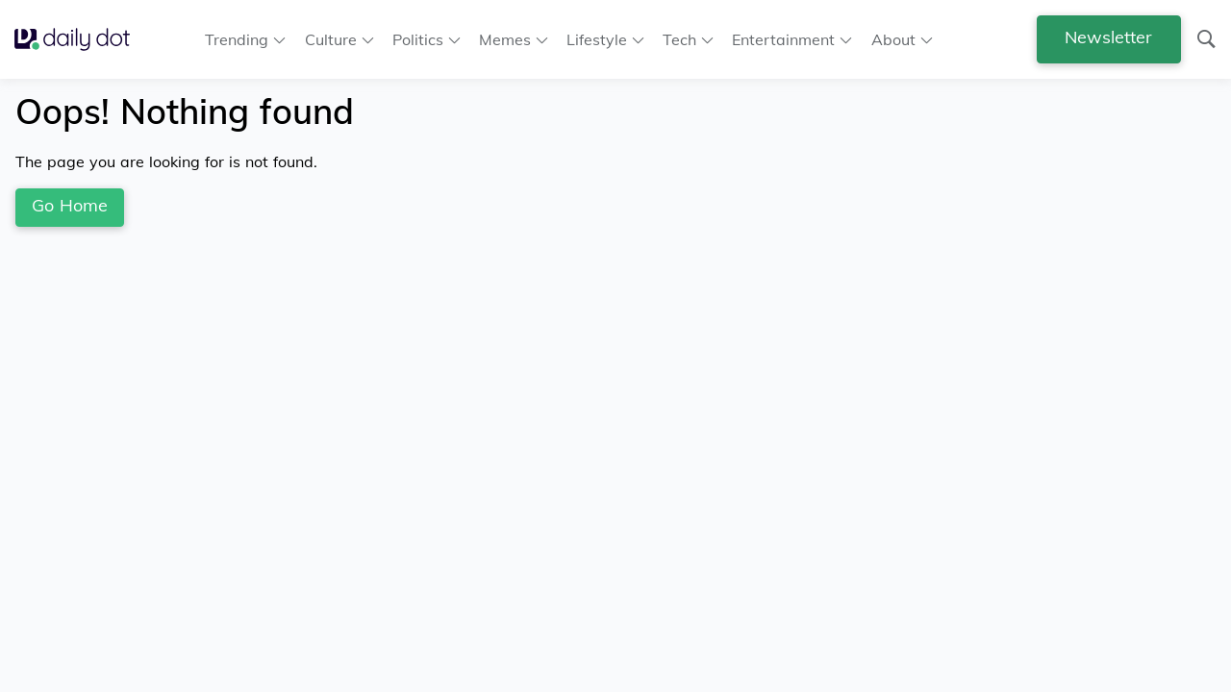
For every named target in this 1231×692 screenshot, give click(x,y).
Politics (417, 39)
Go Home (70, 205)
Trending (236, 39)
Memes (505, 39)
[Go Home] (79, 38)
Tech (679, 39)
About (893, 39)
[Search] (1206, 39)
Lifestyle (596, 39)
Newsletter (1108, 37)
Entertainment (783, 39)
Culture (331, 39)
